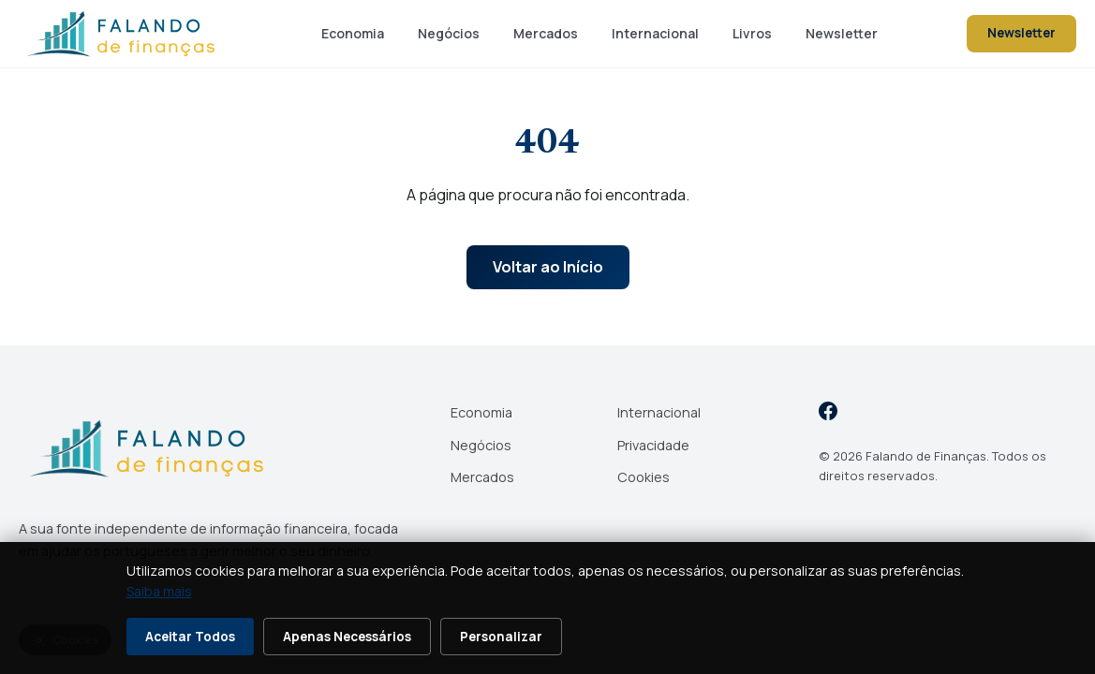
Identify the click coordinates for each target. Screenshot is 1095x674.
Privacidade (653, 445)
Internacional (655, 33)
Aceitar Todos (190, 636)
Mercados (545, 33)
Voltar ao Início (548, 266)
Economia (352, 33)
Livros (752, 33)
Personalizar (501, 636)
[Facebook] (828, 414)
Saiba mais (159, 591)
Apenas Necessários (347, 636)
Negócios (449, 33)
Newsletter (842, 33)
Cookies (643, 477)
